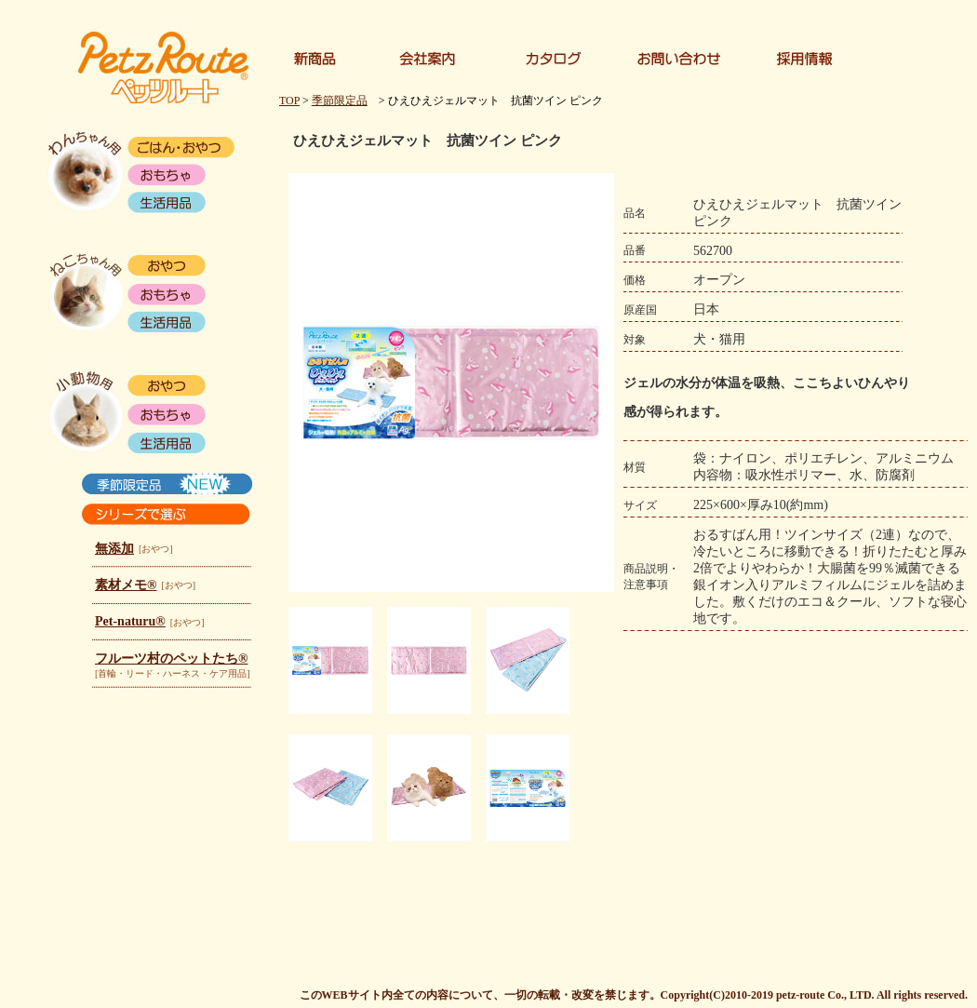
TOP (289, 100)
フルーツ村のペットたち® (171, 658)
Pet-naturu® (130, 621)
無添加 (114, 549)
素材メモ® (125, 585)
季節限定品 (340, 100)
